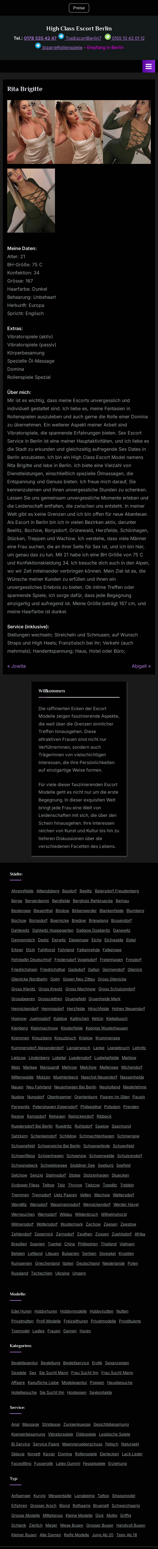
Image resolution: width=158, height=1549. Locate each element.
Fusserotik (43, 1463)
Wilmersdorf (22, 1224)
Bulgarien (70, 1253)
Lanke (98, 1047)
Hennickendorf (24, 1008)
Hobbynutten (101, 1311)
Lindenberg (39, 1057)
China (69, 1244)
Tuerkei (54, 1244)
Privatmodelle (103, 1321)
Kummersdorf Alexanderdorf (37, 1047)
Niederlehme (134, 1087)
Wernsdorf (47, 1214)
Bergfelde (61, 900)
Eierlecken (109, 1454)
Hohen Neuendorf (128, 1008)
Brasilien (19, 1244)
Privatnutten (22, 1321)
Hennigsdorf (52, 1008)
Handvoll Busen (130, 1525)
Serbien (89, 1253)
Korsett (33, 1454)
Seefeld (123, 1165)
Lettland (35, 1253)
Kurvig (39, 1495)
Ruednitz (64, 1126)
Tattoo (103, 1495)
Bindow (62, 910)
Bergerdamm (37, 900)
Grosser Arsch (43, 1505)
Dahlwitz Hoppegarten (53, 930)
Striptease (51, 1424)
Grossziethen (50, 998)
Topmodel (20, 1331)
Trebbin (127, 1185)
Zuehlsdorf (122, 1234)
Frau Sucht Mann (117, 1372)
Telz (61, 1185)
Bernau (122, 900)
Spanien (37, 1244)
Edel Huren (21, 1311)
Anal (15, 1424)
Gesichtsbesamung (111, 1424)
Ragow (17, 1116)
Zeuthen (84, 1234)
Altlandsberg (47, 890)
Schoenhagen (51, 1155)
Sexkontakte (100, 1392)
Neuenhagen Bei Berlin (75, 1087)
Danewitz (122, 930)
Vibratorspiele (60, 1434)
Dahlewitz (20, 930)
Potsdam (112, 1106)
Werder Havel (126, 1204)
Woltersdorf (47, 1224)
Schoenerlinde (96, 1145)
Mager (51, 1525)
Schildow (68, 1136)
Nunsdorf (35, 1096)
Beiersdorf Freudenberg (117, 890)
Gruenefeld (75, 998)
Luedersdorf (80, 1057)
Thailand (109, 1244)
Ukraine (62, 1273)
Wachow (102, 1194)
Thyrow (75, 1185)
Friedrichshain (24, 969)
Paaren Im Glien (115, 1096)
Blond (64, 1505)
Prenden (131, 1106)
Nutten (122, 1311)
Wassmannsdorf (65, 1204)
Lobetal (59, 1057)
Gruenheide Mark (104, 998)
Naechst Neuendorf (99, 1077)
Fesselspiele (94, 1463)
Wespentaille (59, 1495)
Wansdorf (38, 1204)
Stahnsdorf (56, 1175)
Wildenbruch (86, 1214)
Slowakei (107, 1253)
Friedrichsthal (52, 969)
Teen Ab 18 (126, 1534)
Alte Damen (50, 1534)
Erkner (17, 949)
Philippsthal (90, 1106)
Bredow (79, 920)
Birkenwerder (84, 910)
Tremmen (20, 1194)
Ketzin (97, 1018)
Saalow (102, 1126)
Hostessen (77, 1392)
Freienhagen (111, 959)
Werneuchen (23, 1214)
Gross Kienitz (23, 989)
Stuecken (120, 1175)
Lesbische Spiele (114, 1434)
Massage (30, 1424)
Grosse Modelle (25, 1515)
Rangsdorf (36, 1116)
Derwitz (59, 940)
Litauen (52, 1253)
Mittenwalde (22, 1077)
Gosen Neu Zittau (79, 979)
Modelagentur (74, 1382)
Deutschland (88, 1263)
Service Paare (46, 1444)
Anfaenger (21, 1495)
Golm (55, 979)
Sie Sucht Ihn (52, 1392)
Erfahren (19, 1505)
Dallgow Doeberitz (93, 930)
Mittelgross (53, 1515)
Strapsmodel (123, 1495)
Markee (30, 1067)
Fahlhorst (46, 949)
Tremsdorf (41, 1194)
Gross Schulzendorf (116, 989)
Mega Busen (71, 1525)
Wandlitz (19, 1204)
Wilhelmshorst (114, 1214)
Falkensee (112, 949)
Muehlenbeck (65, 1077)
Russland (19, 1273)
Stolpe (74, 1175)
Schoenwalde (101, 1155)
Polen (133, 1263)
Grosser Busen (99, 1525)
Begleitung (50, 1362)
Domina (65, 1454)
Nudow (17, 1096)
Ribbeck (104, 1116)
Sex (32, 1372)
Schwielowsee (54, 1165)
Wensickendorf (97, 1204)
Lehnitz (139, 1047)
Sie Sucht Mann (53, 1372)
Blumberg (135, 910)
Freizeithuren (76, 1321)
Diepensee (79, 940)
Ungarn (79, 1273)
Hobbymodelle (73, 1311)
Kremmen (20, 1038)
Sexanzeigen (117, 1362)
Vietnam (127, 1244)
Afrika (140, 1234)
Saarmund (121, 1126)
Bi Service (20, 1444)
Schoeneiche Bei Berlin (59, 1145)
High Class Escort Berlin (79, 28)
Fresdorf (134, 959)
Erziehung (117, 1463)
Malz (15, 1067)
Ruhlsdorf (83, 1126)
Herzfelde (76, 1008)
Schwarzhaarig (126, 1505)
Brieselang (98, 920)
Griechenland (47, 1263)
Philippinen (88, 1244)
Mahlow (129, 1057)
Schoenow (76, 1155)
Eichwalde (113, 940)
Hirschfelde (98, 1008)
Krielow (86, 1038)
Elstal (131, 940)
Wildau (66, 1214)
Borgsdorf (38, 920)
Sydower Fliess (25, 1185)
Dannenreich (23, 940)
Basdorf (69, 890)
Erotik (97, 1362)
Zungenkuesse (77, 1424)
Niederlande (113, 1263)
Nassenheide (132, 1077)
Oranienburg (85, 1096)
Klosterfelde (72, 1028)
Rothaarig (81, 1505)
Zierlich (36, 1525)
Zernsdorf (65, 1234)
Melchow (88, 1067)
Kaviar (49, 1454)
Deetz (43, 940)
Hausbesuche (120, 1382)
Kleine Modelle (79, 1515)
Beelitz (86, 890)
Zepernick (43, 1234)
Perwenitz (20, 1106)
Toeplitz (110, 1185)
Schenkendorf (44, 1136)
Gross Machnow (80, 989)
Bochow (18, 920)
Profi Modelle (48, 1321)
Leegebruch (118, 1047)
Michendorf (131, 1067)
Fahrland (66, 949)
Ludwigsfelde (106, 1057)
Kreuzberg (42, 1038)
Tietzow (92, 1185)
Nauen (17, 1087)
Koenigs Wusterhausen (107, 1028)
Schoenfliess (23, 1155)
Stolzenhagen (96, 1175)
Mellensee (109, 1067)
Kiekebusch (117, 1018)
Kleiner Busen (24, 1534)
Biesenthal (43, 910)
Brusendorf (121, 920)
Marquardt (49, 1067)
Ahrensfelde (22, 890)
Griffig (125, 1515)
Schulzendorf (129, 1155)
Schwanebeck (24, 1165)
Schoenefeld (23, 1145)
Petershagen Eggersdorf (55, 1106)
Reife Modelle (76, 1534)
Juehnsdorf (40, 1018)
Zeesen (110, 1224)
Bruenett (101, 1505)
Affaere (18, 1382)
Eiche (96, 940)
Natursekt (130, 1444)
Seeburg (105, 1165)
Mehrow (69, 1067)
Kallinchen (79, 1018)
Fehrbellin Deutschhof (31, 959)
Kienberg (19, 1028)
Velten (85, 1194)
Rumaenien (21, 1263)
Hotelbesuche (24, 1392)
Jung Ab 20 (102, 1534)
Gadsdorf (76, 969)
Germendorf (113, 969)
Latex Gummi (68, 1463)
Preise (79, 8)
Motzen (43, 1077)
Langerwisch (78, 1047)
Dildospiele (86, 1434)
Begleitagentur (24, 1362)
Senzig (36, 1175)
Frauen (53, 1331)
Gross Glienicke (112, 979)
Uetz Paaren (65, 1194)
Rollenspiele (86, 1454)
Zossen (102, 1234)
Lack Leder (132, 1454)
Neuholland (109, 1087)
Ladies (38, 1331)
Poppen (97, 1382)
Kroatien (126, 1253)
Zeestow (128, 1224)
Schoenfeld (123, 1145)
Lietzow (18, 1057)
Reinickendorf (81, 1116)
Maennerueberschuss (82, 1444)
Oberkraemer (59, 1096)
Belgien (18, 1253)
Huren (85, 1331)
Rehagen (57, 1116)
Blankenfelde (112, 910)
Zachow (93, 1224)
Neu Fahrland (38, 1087)
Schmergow (128, 1136)
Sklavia (18, 1454)
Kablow (60, 1018)
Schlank (18, 1525)
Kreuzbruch (65, 1038)
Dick (99, 1515)
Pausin (139, 1096)
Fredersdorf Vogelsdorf (75, 959)
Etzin (30, 949)
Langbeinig (84, 1495)
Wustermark (71, 1224)
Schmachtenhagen (96, 1136)
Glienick (135, 969)
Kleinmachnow (44, 1028)
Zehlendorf (21, 1234)
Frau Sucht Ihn (84, 1372)
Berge (16, 900)
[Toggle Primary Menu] (148, 66)
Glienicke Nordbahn (29, 979)
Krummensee (107, 1038)
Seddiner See (82, 1165)
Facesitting (21, 1463)
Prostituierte (130, 1321)
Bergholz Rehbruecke (93, 900)
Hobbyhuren (45, 1311)
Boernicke (59, 920)
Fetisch (111, 1444)
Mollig (111, 1515)
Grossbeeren (23, 998)
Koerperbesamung (28, 1434)
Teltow (48, 1185)
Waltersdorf (123, 1194)
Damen (70, 1331)
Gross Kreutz (50, 989)
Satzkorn (19, 1136)
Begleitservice (76, 1362)
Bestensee (21, 910)
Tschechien (41, 1273)
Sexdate (18, 1372)
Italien (68, 1263)
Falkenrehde (88, 949)
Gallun (94, 969)
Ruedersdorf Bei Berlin (32, 1126)
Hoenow (19, 1018)
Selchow (19, 1175)
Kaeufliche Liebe (43, 1382)
